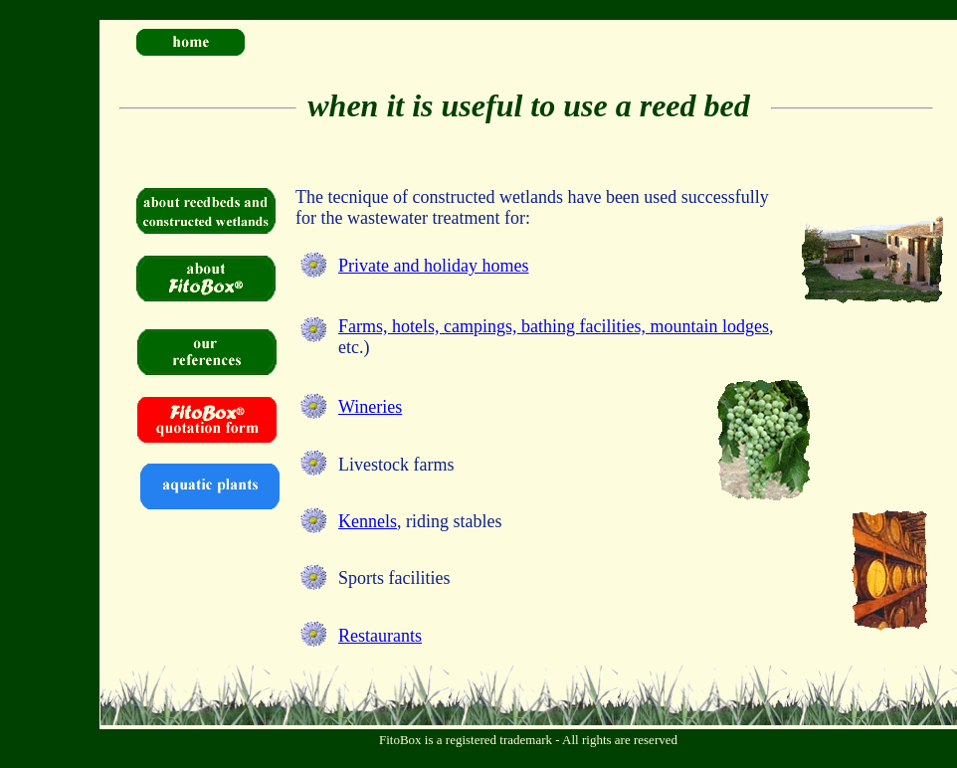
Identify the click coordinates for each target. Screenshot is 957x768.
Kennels (367, 521)
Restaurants (380, 636)
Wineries (370, 407)
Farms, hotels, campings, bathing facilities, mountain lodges (553, 326)
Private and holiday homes (433, 266)
